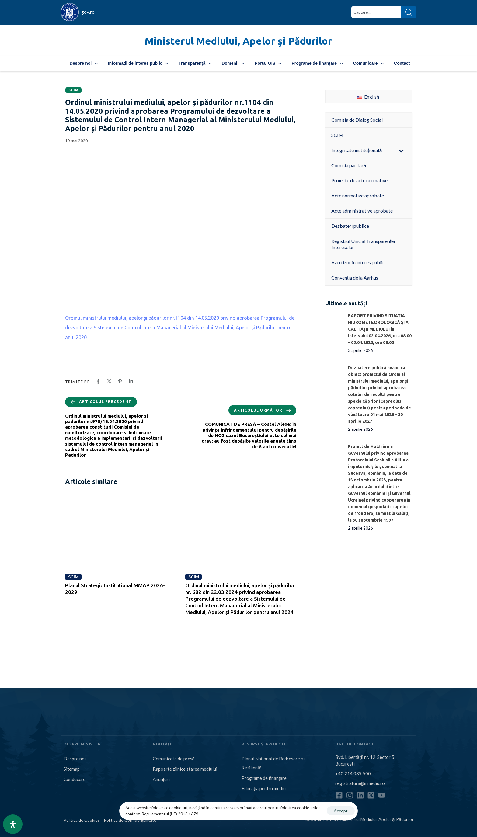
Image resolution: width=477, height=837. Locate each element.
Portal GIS (268, 63)
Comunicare (368, 63)
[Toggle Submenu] (401, 150)
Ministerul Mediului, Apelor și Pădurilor (238, 41)
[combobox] (376, 12)
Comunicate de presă (174, 758)
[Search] (408, 12)
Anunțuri (161, 779)
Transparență (195, 63)
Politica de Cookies (82, 820)
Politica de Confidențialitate (130, 820)
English (368, 96)
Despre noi (84, 63)
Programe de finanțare (317, 63)
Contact (402, 63)
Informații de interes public (138, 63)
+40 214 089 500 (353, 773)
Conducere (74, 779)
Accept (341, 810)
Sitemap (72, 769)
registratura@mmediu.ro (360, 783)
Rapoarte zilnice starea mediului (185, 769)
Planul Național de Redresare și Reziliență (273, 763)
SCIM (73, 90)
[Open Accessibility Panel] (13, 824)
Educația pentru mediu (264, 788)
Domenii (233, 63)
